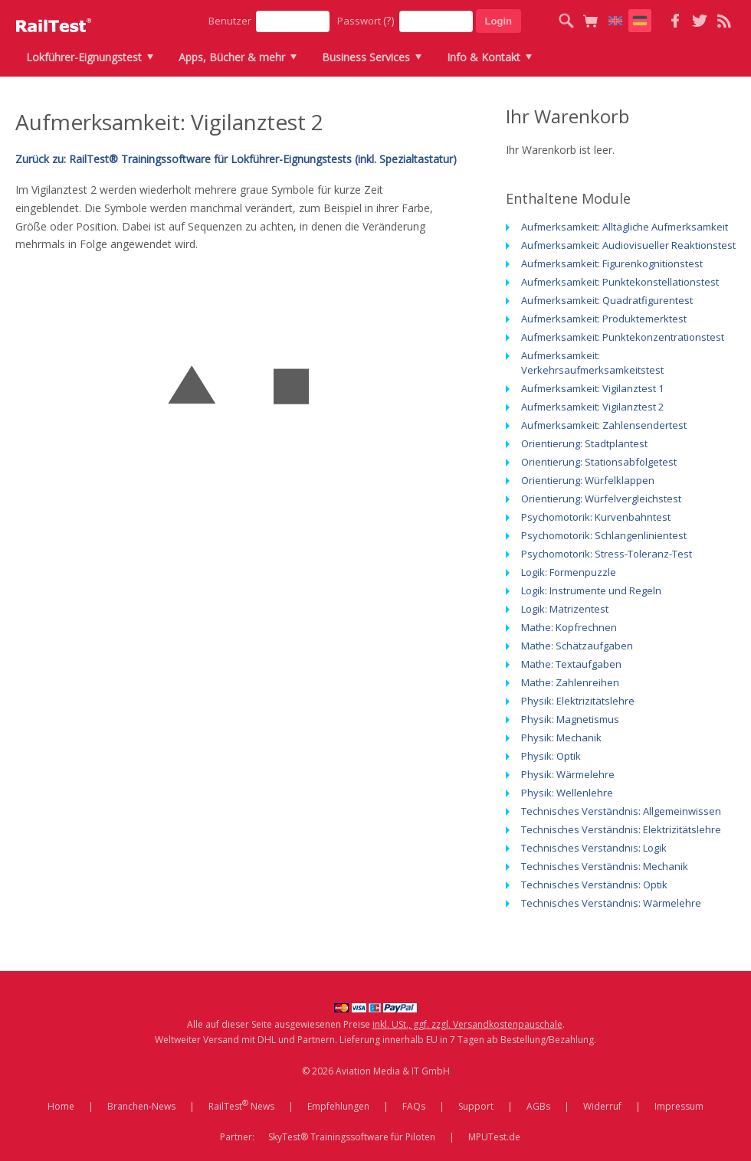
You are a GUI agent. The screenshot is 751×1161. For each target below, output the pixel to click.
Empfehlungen (338, 1106)
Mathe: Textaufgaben (571, 664)
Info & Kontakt (483, 57)
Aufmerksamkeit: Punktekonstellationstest (620, 282)
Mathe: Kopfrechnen (569, 627)
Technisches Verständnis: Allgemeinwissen (621, 811)
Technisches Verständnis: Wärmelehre (611, 903)
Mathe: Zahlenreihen (570, 682)
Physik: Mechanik (561, 737)
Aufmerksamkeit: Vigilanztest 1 (592, 388)
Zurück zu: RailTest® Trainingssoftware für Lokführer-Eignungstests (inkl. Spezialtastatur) (236, 159)
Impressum (678, 1106)
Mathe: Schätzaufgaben (577, 645)
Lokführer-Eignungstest (84, 57)
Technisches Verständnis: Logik (594, 848)
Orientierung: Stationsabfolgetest (599, 462)
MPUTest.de (494, 1136)
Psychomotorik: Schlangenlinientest (604, 535)
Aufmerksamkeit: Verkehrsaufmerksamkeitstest (592, 362)
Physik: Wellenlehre (567, 793)
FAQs (413, 1106)
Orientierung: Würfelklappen (587, 480)
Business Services (366, 57)
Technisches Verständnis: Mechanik (604, 866)
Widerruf (602, 1106)
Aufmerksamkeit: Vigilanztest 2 (592, 407)
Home (61, 1106)
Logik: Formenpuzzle (568, 572)
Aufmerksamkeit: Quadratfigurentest (607, 300)
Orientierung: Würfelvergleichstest (601, 498)
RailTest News (241, 1105)
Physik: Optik (551, 756)
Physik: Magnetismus (570, 719)
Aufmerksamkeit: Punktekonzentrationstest (622, 337)
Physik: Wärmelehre (568, 774)
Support (476, 1106)
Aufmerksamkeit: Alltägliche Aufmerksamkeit (624, 227)
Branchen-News (141, 1106)
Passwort (366, 20)
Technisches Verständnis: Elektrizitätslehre (621, 829)
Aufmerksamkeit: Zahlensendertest (604, 425)
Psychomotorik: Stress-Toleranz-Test (606, 554)
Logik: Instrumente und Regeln (591, 590)
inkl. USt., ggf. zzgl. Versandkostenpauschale (467, 1024)
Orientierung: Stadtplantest (584, 443)
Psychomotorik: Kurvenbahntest (596, 517)
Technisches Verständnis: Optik (594, 884)
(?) (389, 20)
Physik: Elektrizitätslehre (578, 701)
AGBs (538, 1106)
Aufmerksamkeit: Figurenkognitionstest (612, 263)
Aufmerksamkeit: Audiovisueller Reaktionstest (628, 245)
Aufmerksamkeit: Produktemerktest (604, 318)
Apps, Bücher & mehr (232, 57)
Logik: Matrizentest (564, 609)
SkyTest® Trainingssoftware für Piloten (351, 1136)
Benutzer (229, 21)
